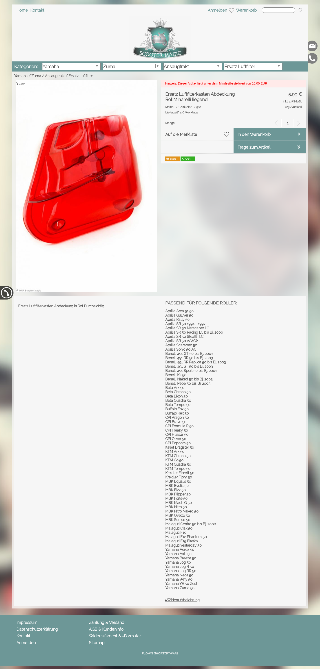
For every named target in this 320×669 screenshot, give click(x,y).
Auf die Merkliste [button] (181, 134)
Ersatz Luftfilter (80, 76)
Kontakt (37, 10)
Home (22, 10)
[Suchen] (278, 10)
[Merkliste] (231, 10)
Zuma (36, 76)
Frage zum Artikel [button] (254, 147)
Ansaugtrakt (55, 76)
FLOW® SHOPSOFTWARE (160, 653)
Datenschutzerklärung (37, 629)
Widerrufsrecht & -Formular (115, 636)
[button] (301, 10)
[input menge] (287, 123)
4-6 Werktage (181, 112)
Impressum (26, 622)
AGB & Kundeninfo (106, 629)
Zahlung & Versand (106, 622)
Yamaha (21, 76)
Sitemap (96, 642)
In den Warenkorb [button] (254, 134)
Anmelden (217, 10)
